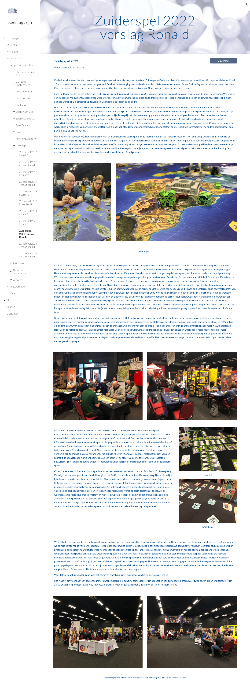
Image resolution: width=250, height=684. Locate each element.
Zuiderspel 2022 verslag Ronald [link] (26, 233)
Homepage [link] (12, 38)
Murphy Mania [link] (24, 91)
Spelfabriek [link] (22, 104)
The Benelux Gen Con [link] (25, 73)
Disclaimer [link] (12, 313)
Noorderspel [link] (23, 98)
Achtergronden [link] (18, 286)
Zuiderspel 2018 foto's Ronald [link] (28, 203)
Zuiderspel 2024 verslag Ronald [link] (28, 245)
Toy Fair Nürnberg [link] (26, 138)
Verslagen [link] (18, 279)
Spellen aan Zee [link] (24, 111)
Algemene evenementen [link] (20, 271)
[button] (246, 4)
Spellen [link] (14, 44)
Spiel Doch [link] (22, 125)
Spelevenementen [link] (23, 65)
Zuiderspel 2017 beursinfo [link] (28, 173)
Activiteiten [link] (16, 58)
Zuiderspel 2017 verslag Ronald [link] (28, 183)
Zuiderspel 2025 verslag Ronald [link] (28, 255)
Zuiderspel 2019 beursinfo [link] (28, 213)
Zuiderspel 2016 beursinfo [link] (28, 154)
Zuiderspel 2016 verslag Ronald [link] (28, 163)
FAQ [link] (8, 300)
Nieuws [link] (14, 51)
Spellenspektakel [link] (25, 118)
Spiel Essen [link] (22, 131)
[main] (145, 27)
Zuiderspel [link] (22, 145)
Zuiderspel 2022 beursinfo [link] (28, 222)
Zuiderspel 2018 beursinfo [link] (28, 193)
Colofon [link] (10, 306)
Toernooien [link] (19, 263)
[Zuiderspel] (223, 60)
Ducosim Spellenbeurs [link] (23, 83)
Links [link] (12, 293)
